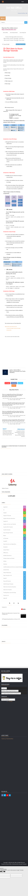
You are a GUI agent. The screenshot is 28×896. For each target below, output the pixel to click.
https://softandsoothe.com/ (9, 29)
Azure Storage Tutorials (20, 44)
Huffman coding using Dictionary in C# (9, 690)
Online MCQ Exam (7, 572)
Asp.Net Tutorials (6, 529)
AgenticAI (5, 507)
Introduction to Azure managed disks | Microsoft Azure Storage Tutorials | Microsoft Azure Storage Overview (13, 420)
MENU (22, 1)
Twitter (20, 383)
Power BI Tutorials (7, 581)
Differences (5, 552)
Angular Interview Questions (9, 518)
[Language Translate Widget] (8, 700)
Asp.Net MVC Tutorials (8, 527)
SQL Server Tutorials (7, 589)
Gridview (5, 564)
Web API (5, 598)
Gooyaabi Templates (22, 864)
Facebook (13, 383)
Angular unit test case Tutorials (9, 524)
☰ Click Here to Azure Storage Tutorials (12, 49)
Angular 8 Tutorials (7, 515)
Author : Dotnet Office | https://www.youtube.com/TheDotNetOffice (17, 371)
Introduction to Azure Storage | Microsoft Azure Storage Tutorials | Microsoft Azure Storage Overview (20, 434)
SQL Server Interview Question (9, 586)
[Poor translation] (3, 872)
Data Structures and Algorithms (9, 544)
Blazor (4, 535)
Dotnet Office (9, 864)
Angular (5, 512)
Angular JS (5, 521)
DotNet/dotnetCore (7, 555)
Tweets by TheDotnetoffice (7, 738)
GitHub (4, 561)
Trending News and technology (9, 592)
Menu (3, 18)
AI (3, 509)
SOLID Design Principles (8, 584)
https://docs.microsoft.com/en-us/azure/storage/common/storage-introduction (13, 328)
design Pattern (6, 549)
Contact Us (4, 607)
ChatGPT (5, 541)
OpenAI (5, 578)
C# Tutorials (5, 538)
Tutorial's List (6, 595)
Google (7, 383)
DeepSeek (5, 546)
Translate (9, 701)
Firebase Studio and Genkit (8, 558)
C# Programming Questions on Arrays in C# (11, 619)
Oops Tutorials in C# (7, 575)
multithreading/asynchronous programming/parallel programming (13, 568)
